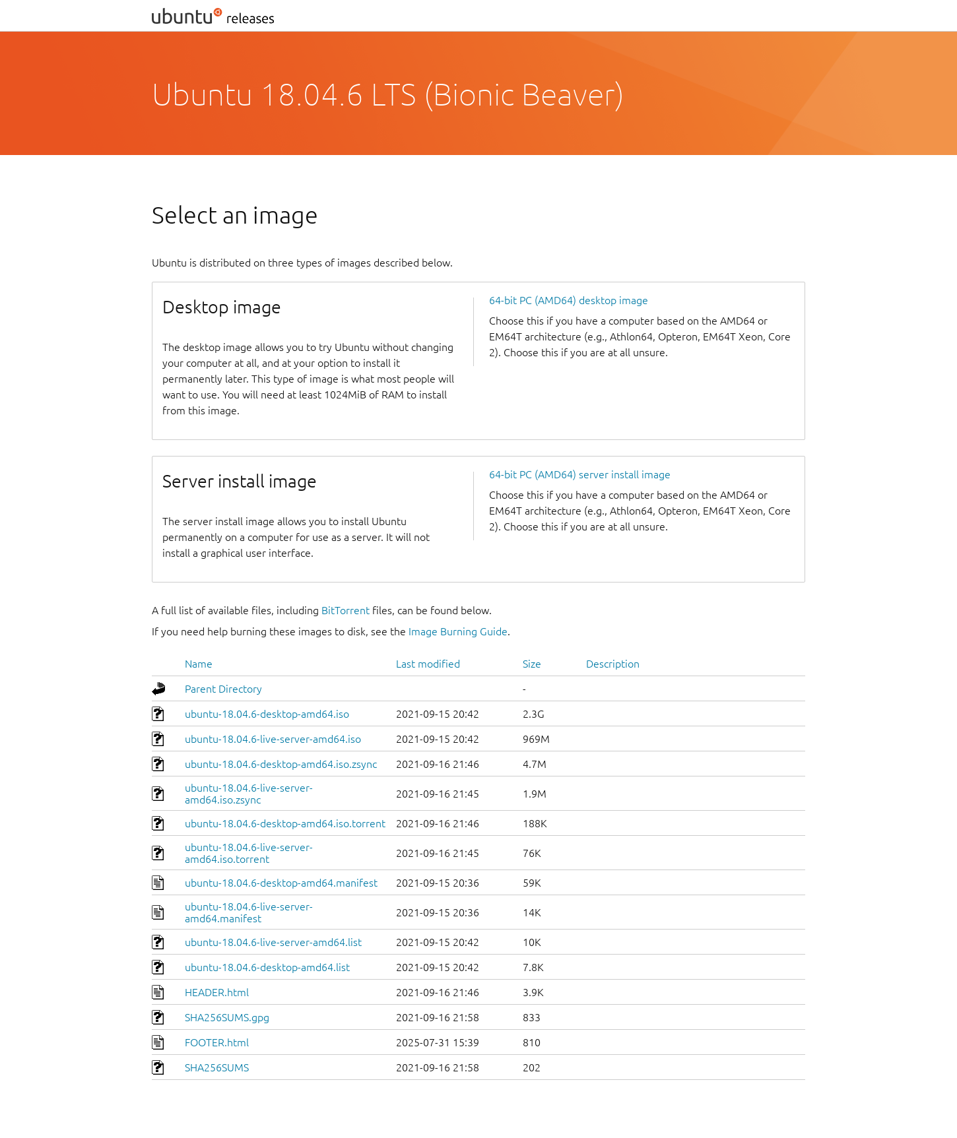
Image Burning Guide (458, 631)
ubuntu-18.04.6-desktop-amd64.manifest (281, 883)
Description (613, 664)
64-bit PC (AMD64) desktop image (568, 300)
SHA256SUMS (217, 1067)
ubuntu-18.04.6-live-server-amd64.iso (273, 739)
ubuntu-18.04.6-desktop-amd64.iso (267, 714)
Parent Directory (223, 689)
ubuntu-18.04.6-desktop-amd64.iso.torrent (285, 823)
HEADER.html (217, 992)
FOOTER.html (217, 1042)
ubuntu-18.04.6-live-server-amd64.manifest (249, 912)
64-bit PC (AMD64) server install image (580, 474)
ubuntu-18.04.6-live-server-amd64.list (273, 942)
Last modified (428, 664)
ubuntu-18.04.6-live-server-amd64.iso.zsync (249, 794)
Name (199, 664)
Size (532, 664)
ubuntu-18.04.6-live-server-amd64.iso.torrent (249, 853)
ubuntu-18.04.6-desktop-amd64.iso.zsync (281, 764)
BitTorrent (345, 610)
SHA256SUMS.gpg (227, 1017)
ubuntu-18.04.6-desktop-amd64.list (267, 967)
